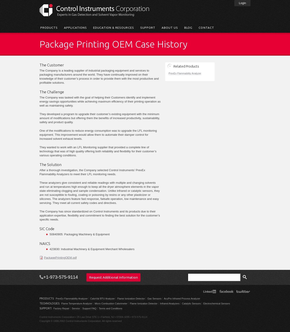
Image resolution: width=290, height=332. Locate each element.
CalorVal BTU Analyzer (102, 298)
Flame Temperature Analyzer (76, 303)
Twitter (243, 291)
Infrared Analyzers (170, 303)
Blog (188, 27)
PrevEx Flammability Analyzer (185, 73)
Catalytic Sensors (191, 303)
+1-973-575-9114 (60, 277)
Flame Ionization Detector (131, 298)
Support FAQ (89, 308)
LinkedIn (209, 291)
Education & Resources (113, 27)
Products (49, 27)
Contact (206, 27)
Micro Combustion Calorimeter (111, 303)
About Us (170, 27)
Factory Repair (61, 308)
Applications (75, 27)
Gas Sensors (154, 298)
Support (147, 27)
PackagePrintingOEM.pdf (60, 257)
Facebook (226, 291)
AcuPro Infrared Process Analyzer (182, 298)
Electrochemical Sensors (216, 303)
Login (242, 3)
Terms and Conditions (110, 308)
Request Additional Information (113, 277)
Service (76, 308)
